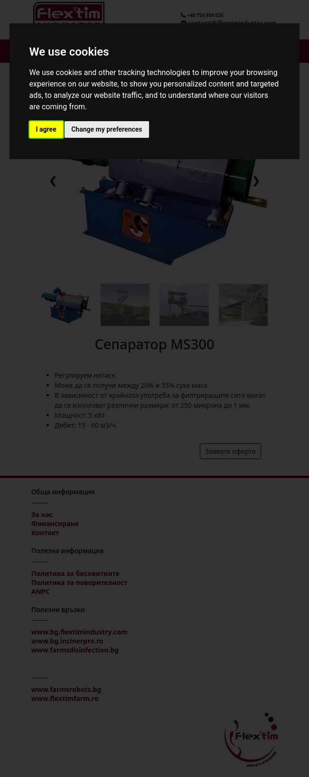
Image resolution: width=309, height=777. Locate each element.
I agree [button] (46, 129)
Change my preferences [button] (106, 129)
